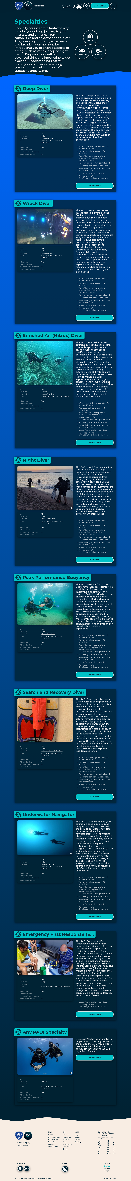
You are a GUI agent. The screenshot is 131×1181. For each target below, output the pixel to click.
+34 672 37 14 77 (104, 1136)
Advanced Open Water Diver (51, 751)
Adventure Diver (47, 138)
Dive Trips (78, 1142)
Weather (66, 1139)
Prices (65, 1142)
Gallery (77, 1139)
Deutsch (107, 1164)
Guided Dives (53, 1147)
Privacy (106, 1179)
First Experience (54, 1137)
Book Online (100, 6)
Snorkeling (52, 1142)
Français (107, 1171)
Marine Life (67, 1137)
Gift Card (66, 1147)
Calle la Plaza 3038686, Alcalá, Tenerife (106, 1133)
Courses (51, 1144)
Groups (65, 1149)
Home (50, 1135)
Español (107, 1168)
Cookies (113, 1179)
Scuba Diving (53, 1139)
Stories (77, 1137)
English (107, 1166)
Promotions (67, 1144)
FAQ (76, 1135)
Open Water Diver (48, 394)
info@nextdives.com (105, 1138)
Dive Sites (66, 1135)
